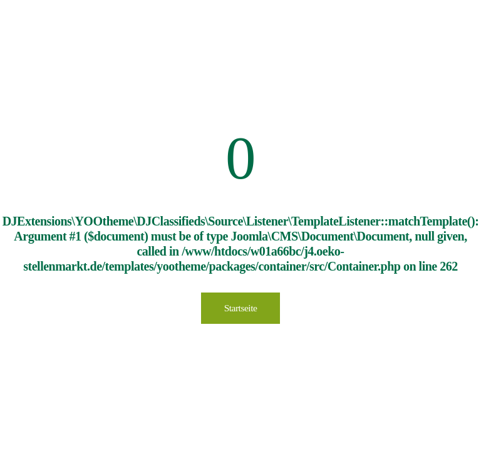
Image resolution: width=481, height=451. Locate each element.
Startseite (240, 308)
